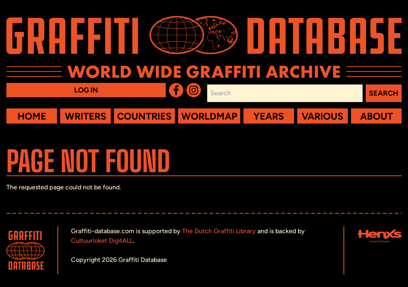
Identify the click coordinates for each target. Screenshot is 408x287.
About (376, 116)
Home (32, 116)
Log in (86, 90)
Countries (144, 116)
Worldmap (209, 116)
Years (268, 116)
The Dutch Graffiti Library (219, 231)
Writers (85, 116)
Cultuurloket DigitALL (102, 240)
